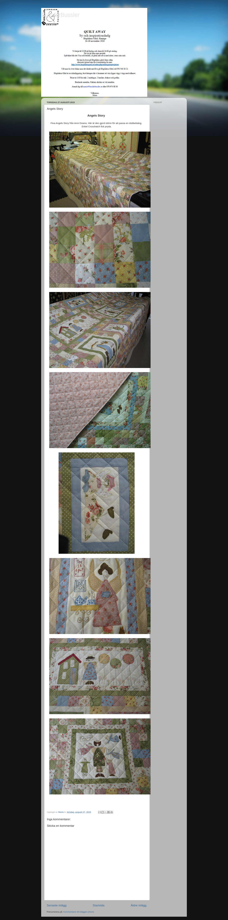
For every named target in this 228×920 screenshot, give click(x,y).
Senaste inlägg (56, 905)
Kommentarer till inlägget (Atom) (78, 912)
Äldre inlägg (138, 905)
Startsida (98, 905)
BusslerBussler (60, 14)
